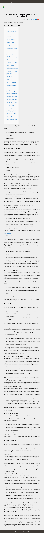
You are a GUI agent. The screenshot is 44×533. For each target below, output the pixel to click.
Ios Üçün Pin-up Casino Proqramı (12, 91)
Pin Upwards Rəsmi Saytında (11, 117)
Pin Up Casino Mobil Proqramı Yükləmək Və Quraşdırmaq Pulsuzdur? (11, 39)
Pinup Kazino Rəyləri (9, 60)
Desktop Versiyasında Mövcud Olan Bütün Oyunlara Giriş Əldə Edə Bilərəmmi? (11, 72)
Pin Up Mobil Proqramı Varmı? (11, 31)
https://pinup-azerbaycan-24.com (20, 180)
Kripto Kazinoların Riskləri (10, 74)
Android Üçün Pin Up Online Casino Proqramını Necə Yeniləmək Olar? (11, 35)
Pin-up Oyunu (8, 80)
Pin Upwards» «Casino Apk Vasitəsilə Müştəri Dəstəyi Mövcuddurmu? (10, 78)
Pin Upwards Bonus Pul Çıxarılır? (11, 57)
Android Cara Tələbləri (10, 42)
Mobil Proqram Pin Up (10, 105)
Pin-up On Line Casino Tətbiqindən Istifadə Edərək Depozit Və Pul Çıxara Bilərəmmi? (12, 67)
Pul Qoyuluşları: (9, 116)
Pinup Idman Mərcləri (10, 59)
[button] (42, 7)
